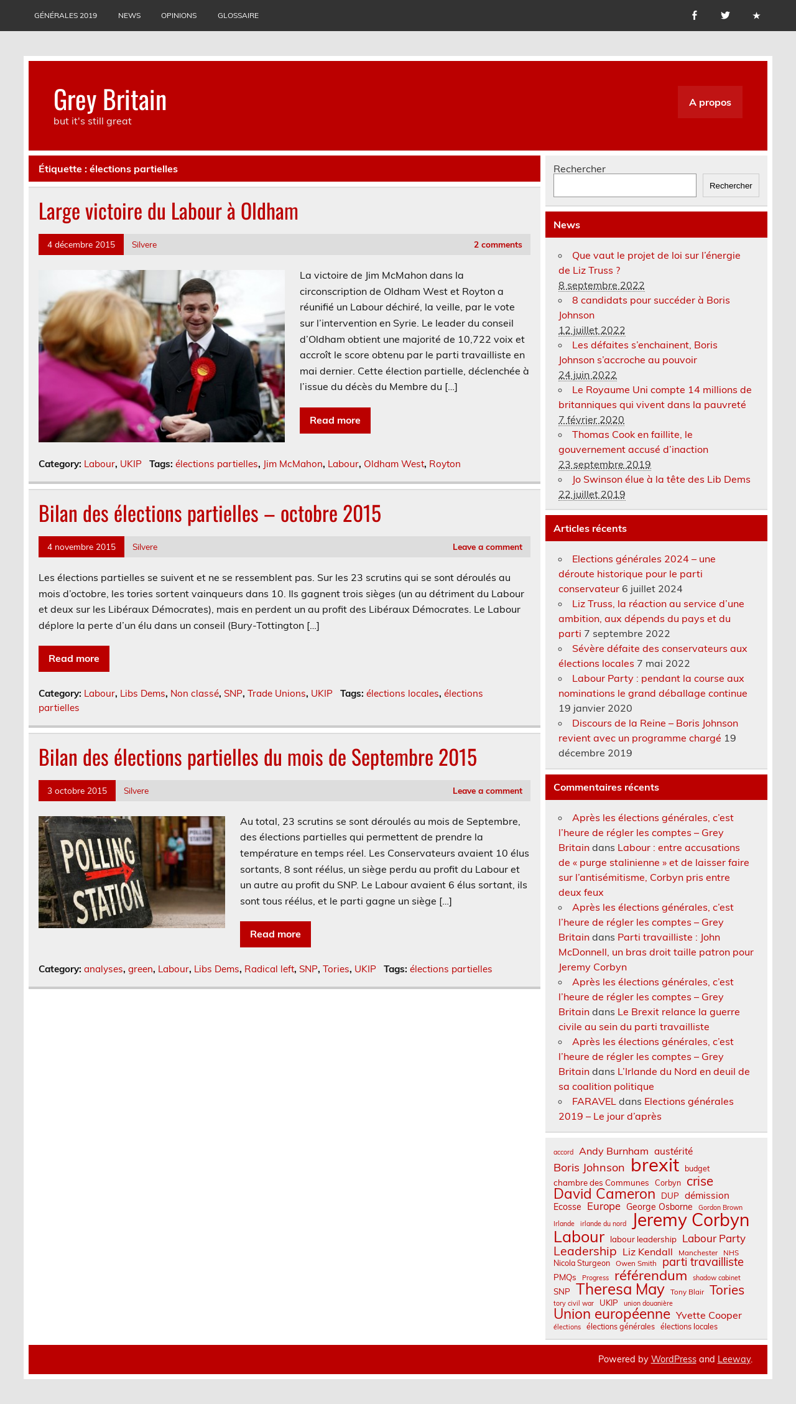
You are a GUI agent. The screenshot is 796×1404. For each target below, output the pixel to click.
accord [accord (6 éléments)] (563, 1152)
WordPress (673, 1359)
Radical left (269, 969)
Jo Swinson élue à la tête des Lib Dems (661, 479)
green (140, 969)
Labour (99, 464)
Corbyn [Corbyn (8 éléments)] (668, 1182)
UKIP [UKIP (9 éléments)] (608, 1303)
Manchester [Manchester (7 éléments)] (698, 1253)
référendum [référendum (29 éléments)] (650, 1275)
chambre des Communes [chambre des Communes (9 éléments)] (601, 1183)
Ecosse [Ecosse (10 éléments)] (567, 1206)
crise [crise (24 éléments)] (700, 1181)
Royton (445, 464)
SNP (233, 693)
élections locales (402, 693)
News (129, 15)
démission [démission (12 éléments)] (707, 1195)
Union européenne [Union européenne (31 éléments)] (611, 1314)
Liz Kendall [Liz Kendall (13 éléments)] (647, 1252)
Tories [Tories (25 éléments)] (727, 1289)
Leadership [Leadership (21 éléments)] (585, 1251)
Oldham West (394, 464)
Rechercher (579, 168)
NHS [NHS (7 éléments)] (731, 1253)
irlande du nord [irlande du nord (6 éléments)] (603, 1223)
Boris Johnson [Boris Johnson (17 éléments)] (589, 1167)
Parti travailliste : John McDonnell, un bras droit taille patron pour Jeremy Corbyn (656, 952)
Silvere (144, 244)
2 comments (498, 244)
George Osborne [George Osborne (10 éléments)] (659, 1206)
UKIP (131, 464)
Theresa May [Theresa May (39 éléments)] (620, 1288)
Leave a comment (487, 546)
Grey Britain (110, 98)
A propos (710, 102)
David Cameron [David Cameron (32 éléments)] (604, 1194)
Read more (335, 420)
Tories (336, 969)
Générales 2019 (65, 15)
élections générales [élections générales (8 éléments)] (620, 1326)
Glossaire (238, 15)
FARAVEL (594, 1101)
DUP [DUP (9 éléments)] (670, 1196)
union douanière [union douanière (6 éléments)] (648, 1303)
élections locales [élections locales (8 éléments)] (689, 1326)
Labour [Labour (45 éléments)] (578, 1236)
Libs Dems (142, 693)
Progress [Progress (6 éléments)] (595, 1278)
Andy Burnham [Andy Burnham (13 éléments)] (614, 1151)
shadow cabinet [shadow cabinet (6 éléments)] (717, 1278)
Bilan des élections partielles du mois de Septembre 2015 (258, 756)
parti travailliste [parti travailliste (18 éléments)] (703, 1262)
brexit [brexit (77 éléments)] (655, 1165)
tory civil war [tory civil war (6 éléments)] (573, 1303)
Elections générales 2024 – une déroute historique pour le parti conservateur (637, 573)
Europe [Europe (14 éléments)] (604, 1206)
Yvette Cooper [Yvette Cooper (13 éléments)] (709, 1315)
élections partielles (216, 464)
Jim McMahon (293, 464)
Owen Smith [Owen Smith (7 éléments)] (636, 1263)
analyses (103, 969)
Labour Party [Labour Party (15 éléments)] (714, 1239)
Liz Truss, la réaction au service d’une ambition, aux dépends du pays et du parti (651, 618)
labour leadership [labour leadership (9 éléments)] (643, 1239)
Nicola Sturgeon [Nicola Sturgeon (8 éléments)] (581, 1263)
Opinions (179, 15)
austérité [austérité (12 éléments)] (673, 1151)
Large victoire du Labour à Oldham (168, 210)
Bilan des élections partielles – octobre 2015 (210, 512)
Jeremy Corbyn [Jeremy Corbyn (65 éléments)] (690, 1220)
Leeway (734, 1359)
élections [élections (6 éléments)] (567, 1327)
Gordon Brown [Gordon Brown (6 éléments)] (720, 1207)
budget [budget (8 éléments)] (697, 1168)
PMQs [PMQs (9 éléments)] (564, 1277)
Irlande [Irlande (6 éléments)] (564, 1223)
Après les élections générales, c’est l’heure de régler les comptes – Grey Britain (646, 832)
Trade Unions (277, 693)
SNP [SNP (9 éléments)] (561, 1292)
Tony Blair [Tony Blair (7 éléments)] (687, 1292)
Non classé (194, 693)
